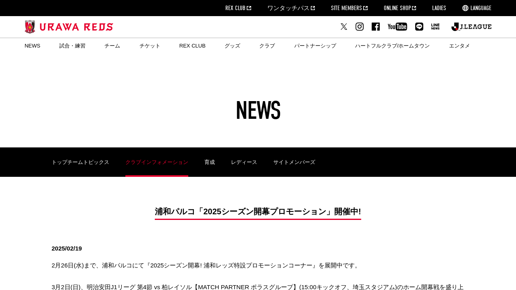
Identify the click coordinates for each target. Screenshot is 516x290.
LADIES (439, 8)
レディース (244, 162)
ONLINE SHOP (397, 8)
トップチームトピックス (80, 162)
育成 (209, 162)
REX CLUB (235, 8)
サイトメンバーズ (294, 162)
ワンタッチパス (288, 8)
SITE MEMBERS (346, 8)
